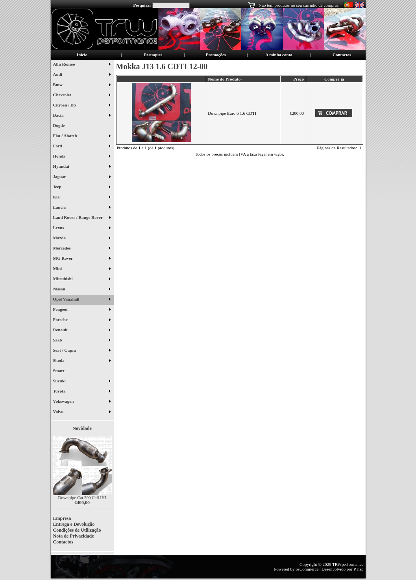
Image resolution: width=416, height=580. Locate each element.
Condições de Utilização (77, 530)
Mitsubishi (82, 279)
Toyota (82, 392)
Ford (82, 146)
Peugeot (82, 310)
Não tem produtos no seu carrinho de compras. (299, 5)
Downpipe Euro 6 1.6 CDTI (232, 113)
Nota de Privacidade (73, 536)
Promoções (216, 54)
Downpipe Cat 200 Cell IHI (82, 497)
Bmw (82, 85)
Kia (82, 198)
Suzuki (82, 381)
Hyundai (82, 167)
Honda (82, 157)
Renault (82, 330)
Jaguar (82, 177)
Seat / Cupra (82, 351)
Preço (298, 79)
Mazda (82, 238)
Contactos (342, 54)
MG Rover (82, 259)
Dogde (62, 126)
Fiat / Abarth (82, 136)
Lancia (82, 208)
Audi (82, 75)
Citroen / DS (82, 106)
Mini (82, 269)
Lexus (82, 228)
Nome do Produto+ (225, 79)
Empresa (62, 518)
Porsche (82, 320)
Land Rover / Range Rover (82, 218)
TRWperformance (347, 564)
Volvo (82, 412)
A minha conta (278, 54)
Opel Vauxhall (82, 300)
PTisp (358, 569)
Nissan (82, 289)
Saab (82, 341)
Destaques (153, 54)
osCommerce (307, 569)
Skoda (82, 361)
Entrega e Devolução (74, 524)
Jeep (82, 187)
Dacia (82, 116)
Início (82, 54)
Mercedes (82, 249)
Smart (62, 371)
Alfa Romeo (82, 65)
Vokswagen (82, 402)
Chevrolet (82, 95)
